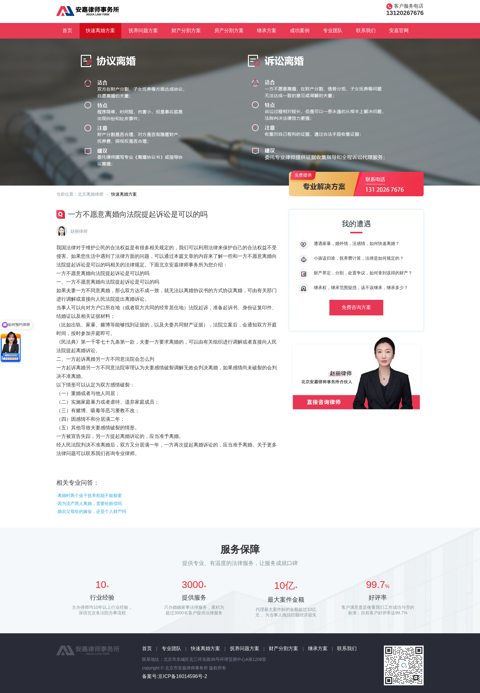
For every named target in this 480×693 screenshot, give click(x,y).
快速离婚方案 (100, 30)
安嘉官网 (399, 30)
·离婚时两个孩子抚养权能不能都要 (89, 495)
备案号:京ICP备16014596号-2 (174, 676)
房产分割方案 (229, 30)
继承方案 (266, 30)
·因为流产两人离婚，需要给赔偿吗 (89, 503)
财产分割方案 (186, 30)
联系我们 (366, 30)
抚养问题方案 (143, 30)
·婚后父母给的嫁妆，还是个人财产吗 (91, 511)
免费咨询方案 (356, 307)
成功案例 (299, 30)
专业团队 (333, 30)
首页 (67, 30)
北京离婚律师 (90, 194)
